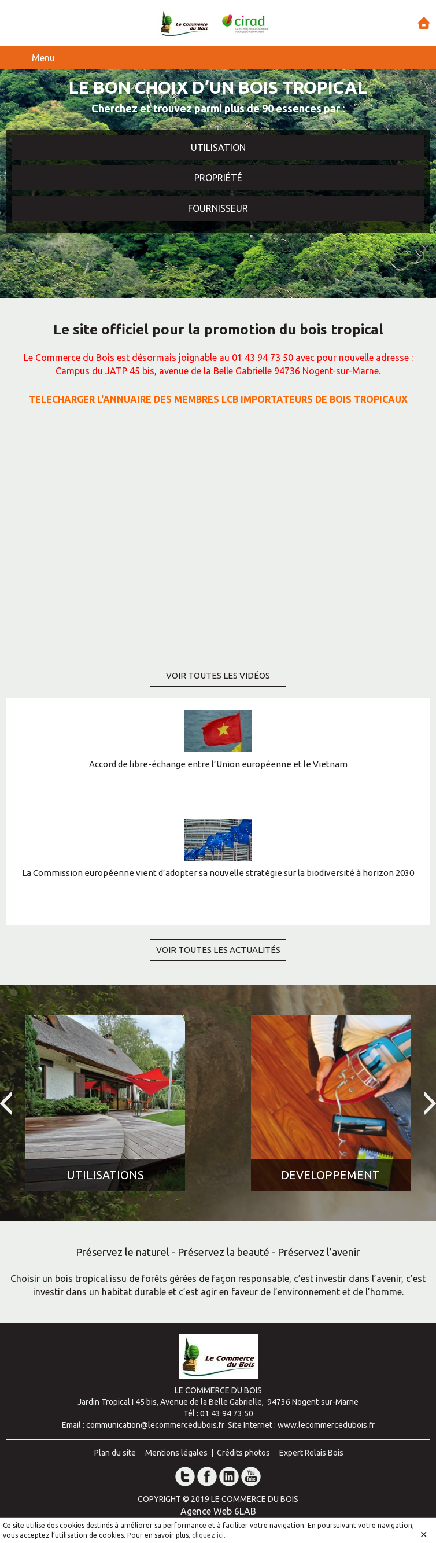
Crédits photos (243, 1453)
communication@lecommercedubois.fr (155, 1425)
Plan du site (115, 1453)
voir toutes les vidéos (218, 675)
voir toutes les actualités (218, 950)
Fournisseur (218, 208)
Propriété (218, 177)
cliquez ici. (209, 1535)
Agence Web (206, 1511)
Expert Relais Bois (311, 1453)
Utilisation (218, 147)
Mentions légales (176, 1453)
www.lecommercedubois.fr (326, 1425)
